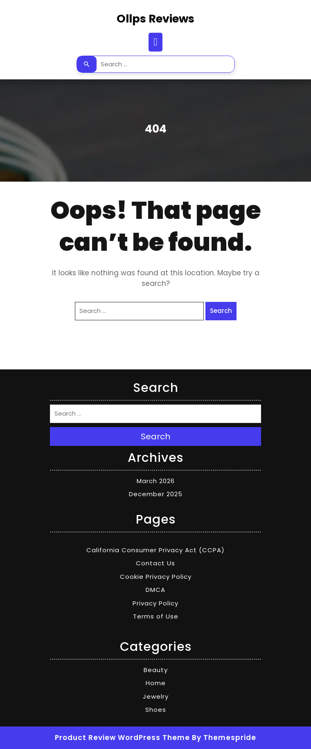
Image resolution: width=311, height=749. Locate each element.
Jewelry (156, 696)
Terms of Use (155, 616)
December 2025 (156, 494)
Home (156, 683)
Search (87, 64)
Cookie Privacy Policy (156, 576)
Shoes (155, 709)
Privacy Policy (155, 603)
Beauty (156, 670)
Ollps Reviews (155, 18)
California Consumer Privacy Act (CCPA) (155, 550)
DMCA (155, 589)
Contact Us (155, 563)
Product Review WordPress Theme (122, 737)
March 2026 (156, 481)
